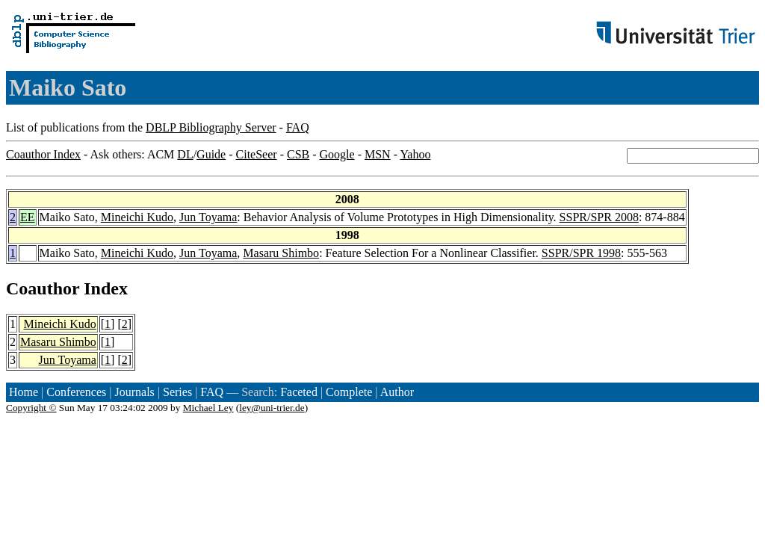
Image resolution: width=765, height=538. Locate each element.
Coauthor (42, 288)
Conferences (76, 392)
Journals (134, 392)
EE (27, 217)
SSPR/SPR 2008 (599, 217)
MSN (378, 154)
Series (177, 392)
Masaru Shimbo (281, 253)
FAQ (297, 127)
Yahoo (415, 154)
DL (185, 154)
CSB (298, 154)
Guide (211, 154)
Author (397, 392)
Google (337, 154)
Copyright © (31, 407)
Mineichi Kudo (137, 217)
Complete (349, 392)
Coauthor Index (43, 154)
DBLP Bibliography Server (211, 127)
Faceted (299, 392)
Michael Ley (208, 407)
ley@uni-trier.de (271, 407)
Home (23, 392)
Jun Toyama (208, 217)
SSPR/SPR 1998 (581, 253)
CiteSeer (256, 154)
